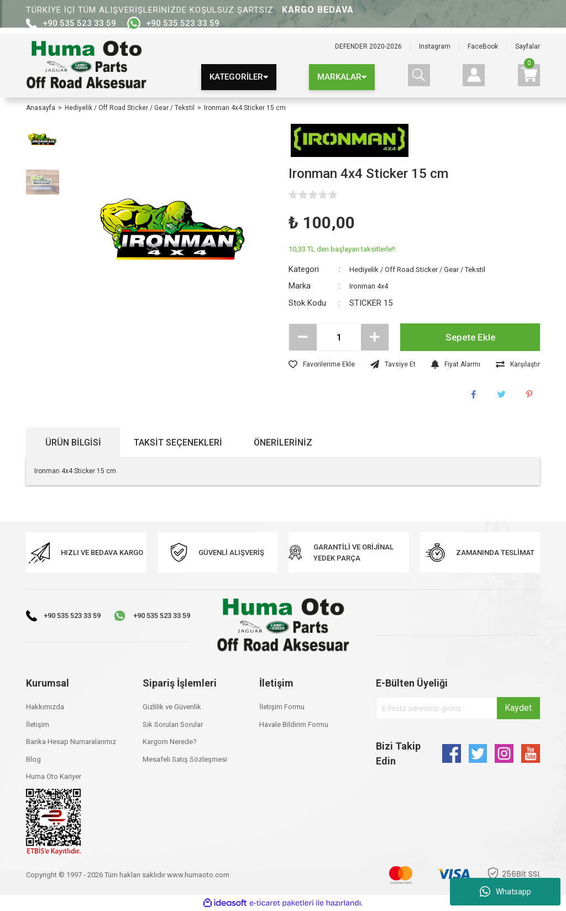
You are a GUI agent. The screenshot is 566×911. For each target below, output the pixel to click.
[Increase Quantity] (375, 337)
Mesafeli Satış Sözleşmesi (185, 759)
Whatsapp (505, 892)
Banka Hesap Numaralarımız (71, 741)
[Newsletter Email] (458, 708)
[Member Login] (474, 75)
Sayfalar (527, 46)
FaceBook (483, 46)
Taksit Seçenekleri (178, 442)
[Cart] (529, 75)
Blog (33, 759)
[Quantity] (339, 337)
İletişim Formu (282, 707)
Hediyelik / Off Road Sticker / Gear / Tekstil (427, 269)
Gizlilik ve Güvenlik (172, 707)
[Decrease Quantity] (303, 337)
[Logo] (86, 65)
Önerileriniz (283, 442)
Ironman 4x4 (372, 286)
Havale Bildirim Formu (293, 724)
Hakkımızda (45, 707)
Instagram (434, 46)
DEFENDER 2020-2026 (368, 46)
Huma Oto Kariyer (53, 776)
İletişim (37, 724)
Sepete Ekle (470, 337)
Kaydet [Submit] (518, 708)
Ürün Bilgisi (73, 442)
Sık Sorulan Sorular (173, 724)
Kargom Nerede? (170, 741)
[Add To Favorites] (322, 364)
